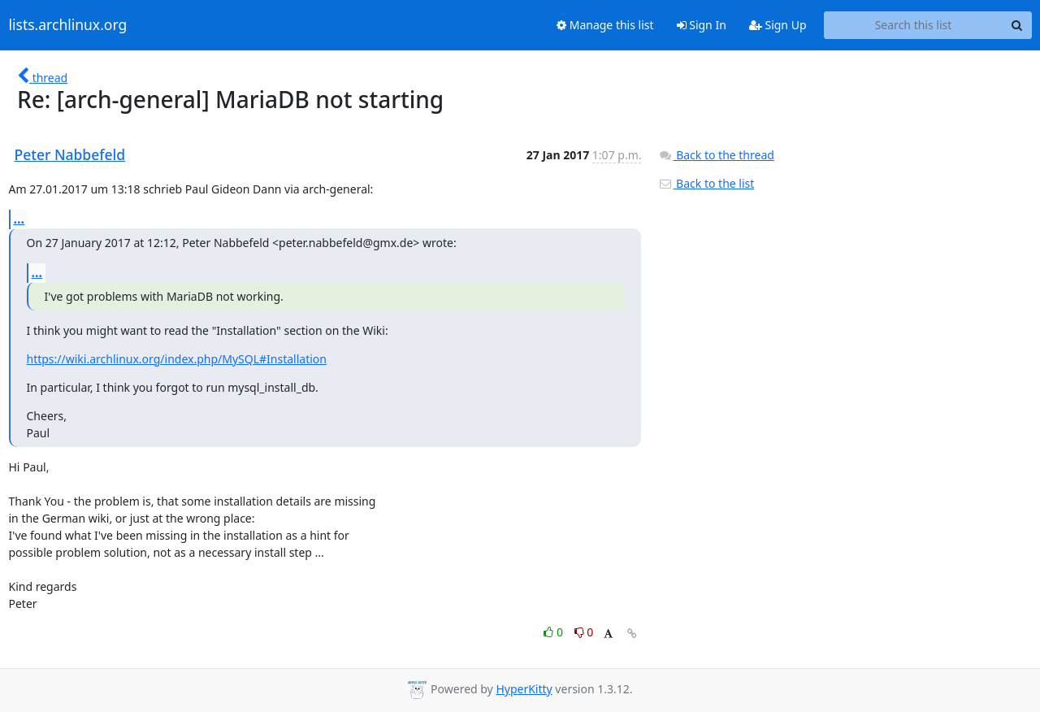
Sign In (701, 25)
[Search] (1017, 25)
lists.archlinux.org (68, 25)
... (19, 219)
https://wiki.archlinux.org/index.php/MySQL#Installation (177, 359)
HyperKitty (524, 689)
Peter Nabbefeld (70, 154)
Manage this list (605, 25)
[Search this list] (913, 25)
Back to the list (706, 183)
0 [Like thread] (555, 632)
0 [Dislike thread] (584, 632)
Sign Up (778, 25)
